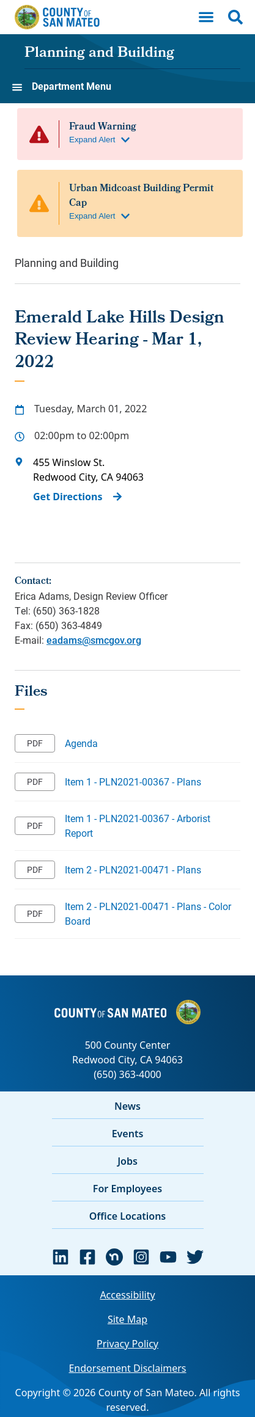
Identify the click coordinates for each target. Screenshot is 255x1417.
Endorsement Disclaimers (127, 1368)
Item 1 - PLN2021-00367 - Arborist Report (137, 825)
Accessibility (127, 1295)
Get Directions (68, 496)
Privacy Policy (127, 1343)
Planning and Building (99, 54)
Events (128, 1133)
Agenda (81, 743)
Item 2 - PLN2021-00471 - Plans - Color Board (148, 913)
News (127, 1106)
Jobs (127, 1161)
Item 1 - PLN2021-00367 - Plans (133, 781)
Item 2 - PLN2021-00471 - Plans (133, 869)
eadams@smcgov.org (93, 639)
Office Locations (127, 1216)
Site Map (127, 1319)
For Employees (127, 1188)
